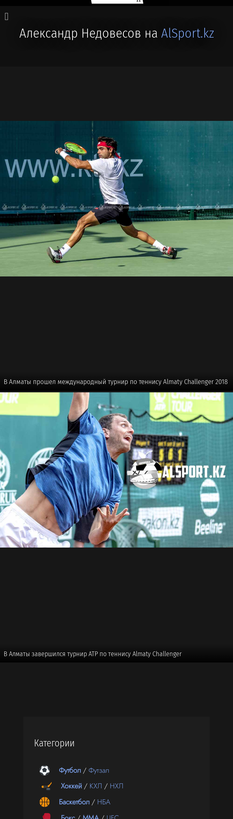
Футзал (99, 770)
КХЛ (96, 786)
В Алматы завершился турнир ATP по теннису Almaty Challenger (93, 654)
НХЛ (116, 786)
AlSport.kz (187, 33)
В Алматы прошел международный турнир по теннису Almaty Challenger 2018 (116, 381)
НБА (104, 802)
